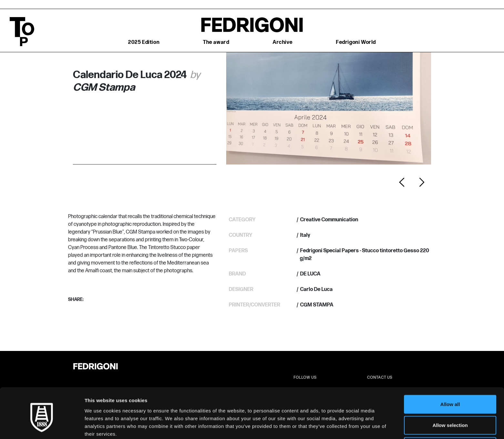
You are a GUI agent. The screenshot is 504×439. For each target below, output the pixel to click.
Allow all (450, 375)
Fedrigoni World (356, 42)
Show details (339, 426)
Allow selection (450, 397)
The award (216, 42)
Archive (282, 42)
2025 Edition (143, 42)
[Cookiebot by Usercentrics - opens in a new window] (42, 426)
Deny (450, 418)
